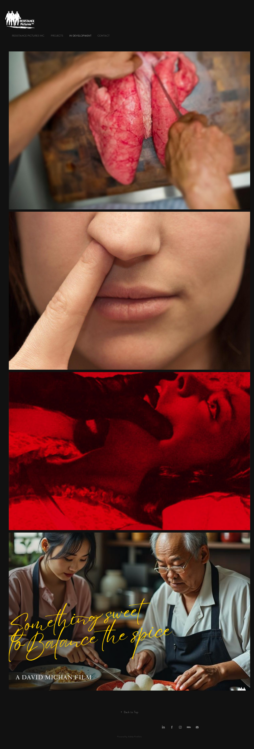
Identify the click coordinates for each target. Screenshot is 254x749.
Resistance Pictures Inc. (28, 36)
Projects (57, 36)
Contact (103, 36)
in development (80, 36)
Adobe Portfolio (135, 736)
